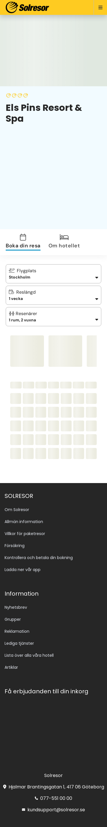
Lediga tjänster (19, 643)
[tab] (26, 242)
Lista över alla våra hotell (29, 655)
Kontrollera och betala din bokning (39, 557)
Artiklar (11, 667)
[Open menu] (98, 7)
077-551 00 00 (53, 798)
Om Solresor (17, 509)
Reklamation (17, 631)
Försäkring (15, 545)
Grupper (13, 619)
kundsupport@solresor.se (53, 809)
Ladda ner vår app (23, 569)
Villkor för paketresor (25, 533)
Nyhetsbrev (16, 607)
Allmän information (24, 521)
